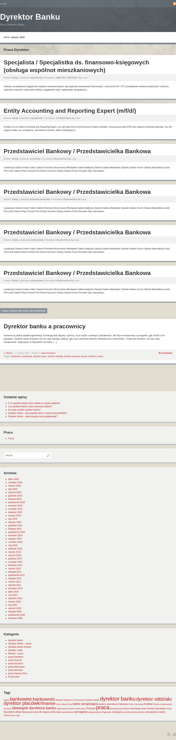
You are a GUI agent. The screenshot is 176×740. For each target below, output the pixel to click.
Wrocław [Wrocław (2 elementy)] (56, 712)
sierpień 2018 (14, 538)
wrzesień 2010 (15, 588)
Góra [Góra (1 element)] (58, 704)
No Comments (165, 353)
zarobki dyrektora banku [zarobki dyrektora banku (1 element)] (133, 712)
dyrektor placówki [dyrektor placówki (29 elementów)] (22, 703)
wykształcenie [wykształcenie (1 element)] (67, 712)
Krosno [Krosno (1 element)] (156, 704)
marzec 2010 (14, 601)
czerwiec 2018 (15, 542)
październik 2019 (16, 502)
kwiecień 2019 (15, 512)
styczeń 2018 (14, 555)
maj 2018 (12, 545)
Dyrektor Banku (30, 16)
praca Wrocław (15, 670)
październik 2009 (16, 615)
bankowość (27, 356)
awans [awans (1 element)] (6, 700)
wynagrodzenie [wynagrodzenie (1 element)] (94, 712)
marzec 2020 (14, 486)
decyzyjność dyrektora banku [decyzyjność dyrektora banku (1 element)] (86, 700)
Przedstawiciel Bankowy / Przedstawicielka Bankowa (77, 151)
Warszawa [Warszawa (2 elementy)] (27, 712)
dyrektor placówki (72, 356)
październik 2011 (16, 575)
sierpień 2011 (14, 578)
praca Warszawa (16, 667)
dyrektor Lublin (15, 650)
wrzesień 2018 (15, 535)
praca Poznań (15, 660)
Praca (11, 438)
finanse (84, 356)
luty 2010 (12, 605)
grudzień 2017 (15, 558)
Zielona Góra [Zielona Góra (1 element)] (9, 715)
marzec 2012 (14, 568)
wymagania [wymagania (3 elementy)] (81, 711)
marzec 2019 (14, 515)
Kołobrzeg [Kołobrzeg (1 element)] (138, 704)
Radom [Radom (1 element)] (126, 708)
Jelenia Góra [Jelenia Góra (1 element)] (66, 704)
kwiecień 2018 (15, 548)
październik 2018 (16, 532)
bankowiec (16, 356)
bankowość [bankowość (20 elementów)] (44, 699)
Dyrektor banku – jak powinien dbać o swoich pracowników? (37, 413)
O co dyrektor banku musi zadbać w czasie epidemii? (34, 403)
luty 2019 (12, 519)
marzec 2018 (14, 552)
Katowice (93, 356)
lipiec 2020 (13, 479)
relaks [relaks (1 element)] (143, 708)
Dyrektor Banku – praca (19, 643)
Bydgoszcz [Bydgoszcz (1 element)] (69, 700)
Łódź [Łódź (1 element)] (18, 715)
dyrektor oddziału (55, 356)
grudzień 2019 (15, 495)
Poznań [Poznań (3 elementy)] (91, 708)
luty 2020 (12, 489)
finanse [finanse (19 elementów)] (48, 703)
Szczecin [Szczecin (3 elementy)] (9, 711)
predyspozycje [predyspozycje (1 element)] (116, 708)
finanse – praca (15, 653)
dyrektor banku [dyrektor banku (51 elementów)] (117, 699)
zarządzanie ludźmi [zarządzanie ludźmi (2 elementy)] (155, 712)
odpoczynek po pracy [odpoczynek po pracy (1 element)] (66, 708)
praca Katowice (48, 353)
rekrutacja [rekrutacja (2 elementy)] (135, 708)
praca (100, 356)
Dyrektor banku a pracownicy (44, 326)
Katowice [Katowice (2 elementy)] (123, 704)
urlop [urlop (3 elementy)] (18, 711)
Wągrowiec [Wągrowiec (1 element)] (107, 712)
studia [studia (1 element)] (168, 708)
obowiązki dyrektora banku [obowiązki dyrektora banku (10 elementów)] (34, 708)
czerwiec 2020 (15, 482)
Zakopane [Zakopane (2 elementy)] (117, 712)
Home (3, 4)
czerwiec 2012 (15, 562)
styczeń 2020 (14, 492)
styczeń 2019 (14, 522)
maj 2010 (12, 595)
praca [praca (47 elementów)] (102, 707)
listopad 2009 (14, 611)
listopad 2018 (14, 529)
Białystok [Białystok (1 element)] (60, 700)
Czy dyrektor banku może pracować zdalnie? (30, 406)
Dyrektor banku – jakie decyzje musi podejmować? (33, 416)
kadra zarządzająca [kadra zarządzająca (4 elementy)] (85, 703)
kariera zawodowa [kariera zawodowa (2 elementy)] (108, 704)
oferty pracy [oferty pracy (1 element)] (81, 708)
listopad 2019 (14, 499)
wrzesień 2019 (15, 505)
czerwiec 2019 (15, 509)
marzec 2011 (14, 582)
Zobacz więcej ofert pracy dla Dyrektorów (23, 310)
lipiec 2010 (13, 591)
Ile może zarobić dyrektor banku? (24, 410)
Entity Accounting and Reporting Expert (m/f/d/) (70, 110)
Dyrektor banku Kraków (19, 647)
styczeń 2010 (14, 608)
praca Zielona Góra (17, 673)
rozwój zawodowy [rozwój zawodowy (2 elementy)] (156, 708)
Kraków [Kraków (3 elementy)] (148, 703)
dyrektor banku (40, 356)
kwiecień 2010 (15, 598)
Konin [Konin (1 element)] (131, 704)
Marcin (9, 353)
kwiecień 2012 (15, 565)
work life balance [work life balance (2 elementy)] (42, 712)
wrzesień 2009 (15, 618)
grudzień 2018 (15, 525)
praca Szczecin (15, 663)
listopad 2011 (14, 572)
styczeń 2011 (14, 585)
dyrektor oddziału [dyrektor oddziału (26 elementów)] (154, 699)
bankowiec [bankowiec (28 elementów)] (21, 699)
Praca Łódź (13, 676)
